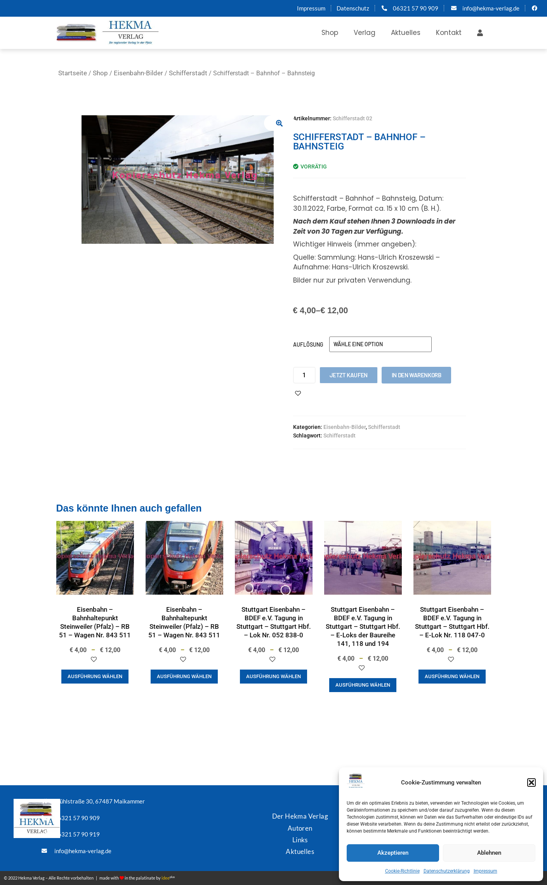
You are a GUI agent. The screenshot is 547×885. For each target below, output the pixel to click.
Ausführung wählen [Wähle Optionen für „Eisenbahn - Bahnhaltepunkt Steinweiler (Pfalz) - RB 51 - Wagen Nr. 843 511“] (95, 676)
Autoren (300, 828)
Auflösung (308, 344)
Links (300, 839)
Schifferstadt (188, 73)
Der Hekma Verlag (300, 816)
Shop (329, 32)
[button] (531, 782)
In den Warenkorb (416, 374)
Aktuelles (405, 32)
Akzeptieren (392, 852)
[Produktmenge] (304, 375)
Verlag (364, 32)
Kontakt (449, 32)
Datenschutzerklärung (447, 871)
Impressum (485, 871)
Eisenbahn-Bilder (138, 73)
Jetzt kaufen (349, 374)
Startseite (72, 73)
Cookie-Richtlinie (402, 871)
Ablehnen (489, 852)
